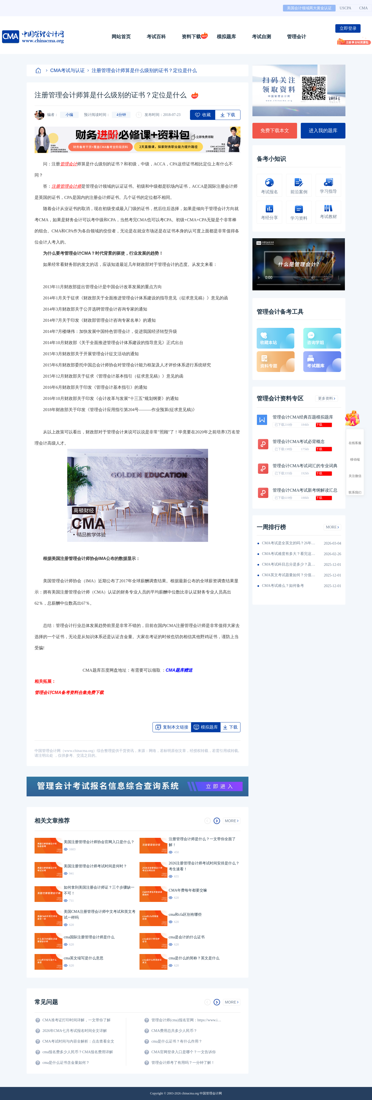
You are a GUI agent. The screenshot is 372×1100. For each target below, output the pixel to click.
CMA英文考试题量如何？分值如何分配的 (288, 575)
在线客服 (355, 438)
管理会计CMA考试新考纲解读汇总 (305, 490)
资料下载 (191, 36)
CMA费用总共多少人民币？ (174, 1031)
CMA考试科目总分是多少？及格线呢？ (288, 564)
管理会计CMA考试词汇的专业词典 (305, 465)
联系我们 (355, 487)
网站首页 (121, 36)
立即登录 (348, 28)
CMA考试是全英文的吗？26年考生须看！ (288, 543)
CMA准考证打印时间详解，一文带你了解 (77, 1020)
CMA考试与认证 (65, 70)
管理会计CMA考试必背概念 (299, 441)
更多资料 (326, 398)
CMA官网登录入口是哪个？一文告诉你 (183, 1052)
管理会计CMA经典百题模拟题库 (303, 417)
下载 (319, 424)
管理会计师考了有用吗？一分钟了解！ (183, 1063)
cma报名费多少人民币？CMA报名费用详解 (78, 1052)
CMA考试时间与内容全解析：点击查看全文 (78, 1041)
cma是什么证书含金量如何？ (66, 1063)
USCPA (345, 8)
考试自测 (261, 36)
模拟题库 (226, 36)
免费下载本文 (274, 130)
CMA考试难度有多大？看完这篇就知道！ (288, 554)
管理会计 (296, 36)
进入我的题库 (323, 130)
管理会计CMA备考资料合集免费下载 (69, 692)
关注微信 (355, 471)
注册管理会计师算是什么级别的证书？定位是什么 (142, 70)
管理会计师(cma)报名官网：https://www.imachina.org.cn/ (187, 1020)
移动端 (355, 454)
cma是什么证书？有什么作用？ (176, 1041)
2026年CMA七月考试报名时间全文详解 (75, 1031)
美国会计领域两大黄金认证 (309, 8)
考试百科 (156, 36)
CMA (363, 8)
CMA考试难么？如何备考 (283, 586)
